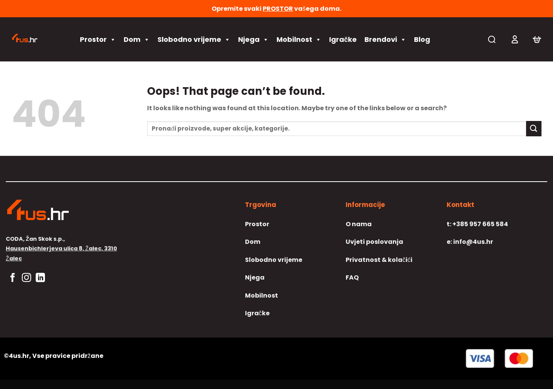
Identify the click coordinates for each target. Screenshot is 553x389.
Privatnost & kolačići (379, 259)
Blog (422, 39)
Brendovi (385, 39)
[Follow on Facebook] (12, 278)
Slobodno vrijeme (193, 39)
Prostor (98, 39)
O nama (359, 224)
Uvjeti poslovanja (374, 241)
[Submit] (533, 128)
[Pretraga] (492, 39)
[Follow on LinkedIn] (40, 278)
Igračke (343, 39)
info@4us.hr (470, 241)
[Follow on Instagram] (26, 278)
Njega (253, 39)
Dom (137, 39)
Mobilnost (298, 39)
